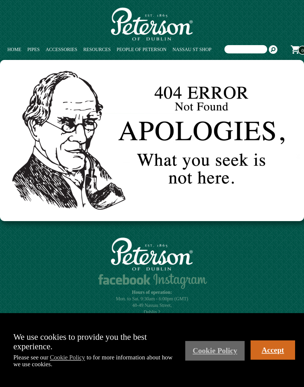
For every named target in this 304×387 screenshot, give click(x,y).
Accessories (61, 49)
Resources (96, 49)
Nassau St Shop (191, 49)
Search (273, 49)
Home (14, 49)
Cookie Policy (67, 357)
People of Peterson (142, 49)
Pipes (33, 49)
